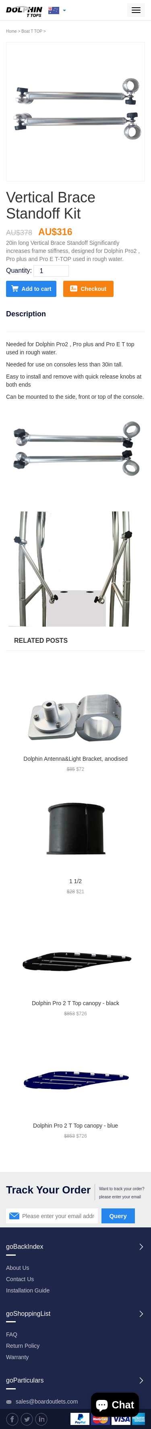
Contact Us (20, 1279)
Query (117, 1215)
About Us (17, 1268)
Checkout (88, 288)
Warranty (17, 1357)
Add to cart (31, 288)
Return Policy (22, 1346)
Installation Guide (28, 1290)
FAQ (11, 1334)
